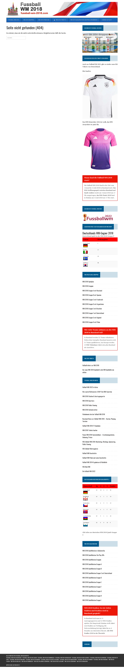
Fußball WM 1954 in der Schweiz (80, 658)
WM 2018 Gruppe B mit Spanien (91, 295)
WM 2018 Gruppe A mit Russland (92, 291)
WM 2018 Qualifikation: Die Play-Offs (93, 555)
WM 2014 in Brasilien (82, 661)
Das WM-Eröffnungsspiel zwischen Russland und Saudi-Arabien (100, 190)
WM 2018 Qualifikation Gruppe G (92, 591)
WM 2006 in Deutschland (57, 661)
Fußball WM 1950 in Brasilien (63, 658)
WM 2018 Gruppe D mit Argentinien (93, 304)
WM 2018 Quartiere (88, 401)
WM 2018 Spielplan (88, 282)
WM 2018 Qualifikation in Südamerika (93, 551)
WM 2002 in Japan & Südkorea (41, 661)
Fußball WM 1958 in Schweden (98, 658)
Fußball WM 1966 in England (17, 660)
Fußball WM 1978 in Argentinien (68, 660)
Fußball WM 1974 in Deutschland (50, 660)
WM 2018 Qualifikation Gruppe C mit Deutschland (97, 573)
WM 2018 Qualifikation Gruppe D (92, 578)
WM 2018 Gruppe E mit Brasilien (92, 309)
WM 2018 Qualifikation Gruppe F (91, 587)
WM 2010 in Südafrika (70, 661)
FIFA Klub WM (86, 467)
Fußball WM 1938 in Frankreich (46, 658)
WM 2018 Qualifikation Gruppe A (92, 564)
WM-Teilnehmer (92, 345)
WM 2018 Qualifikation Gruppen (91, 560)
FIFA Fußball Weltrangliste (90, 449)
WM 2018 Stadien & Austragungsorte (93, 396)
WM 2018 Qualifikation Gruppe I (91, 600)
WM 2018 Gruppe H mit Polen (91, 322)
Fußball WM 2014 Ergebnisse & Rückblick (94, 463)
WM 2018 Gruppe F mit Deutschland (93, 313)
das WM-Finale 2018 (104, 196)
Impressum (9, 665)
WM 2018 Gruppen (87, 286)
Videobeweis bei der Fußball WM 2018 (93, 415)
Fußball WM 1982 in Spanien (85, 660)
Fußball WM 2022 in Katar (90, 387)
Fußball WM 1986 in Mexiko (101, 660)
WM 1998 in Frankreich (27, 661)
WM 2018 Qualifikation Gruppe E (91, 582)
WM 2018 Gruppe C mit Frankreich (92, 300)
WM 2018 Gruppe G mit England (91, 318)
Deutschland (86, 243)
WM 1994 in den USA (16, 661)
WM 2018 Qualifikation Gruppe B (92, 569)
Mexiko (85, 250)
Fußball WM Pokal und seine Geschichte (94, 458)
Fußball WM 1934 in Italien (29, 658)
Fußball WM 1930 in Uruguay (13, 658)
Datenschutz (16, 665)
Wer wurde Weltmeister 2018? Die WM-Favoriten (97, 392)
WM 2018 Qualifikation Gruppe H (92, 596)
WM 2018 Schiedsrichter (89, 410)
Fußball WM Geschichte (89, 453)
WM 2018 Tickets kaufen (89, 431)
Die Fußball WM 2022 (88, 472)
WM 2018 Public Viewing (89, 405)
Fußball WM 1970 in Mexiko (33, 660)
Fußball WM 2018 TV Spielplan (91, 426)
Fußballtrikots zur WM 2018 (90, 366)
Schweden (86, 256)
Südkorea (85, 263)
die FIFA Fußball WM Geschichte (20, 656)
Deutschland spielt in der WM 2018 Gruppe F (98, 236)
